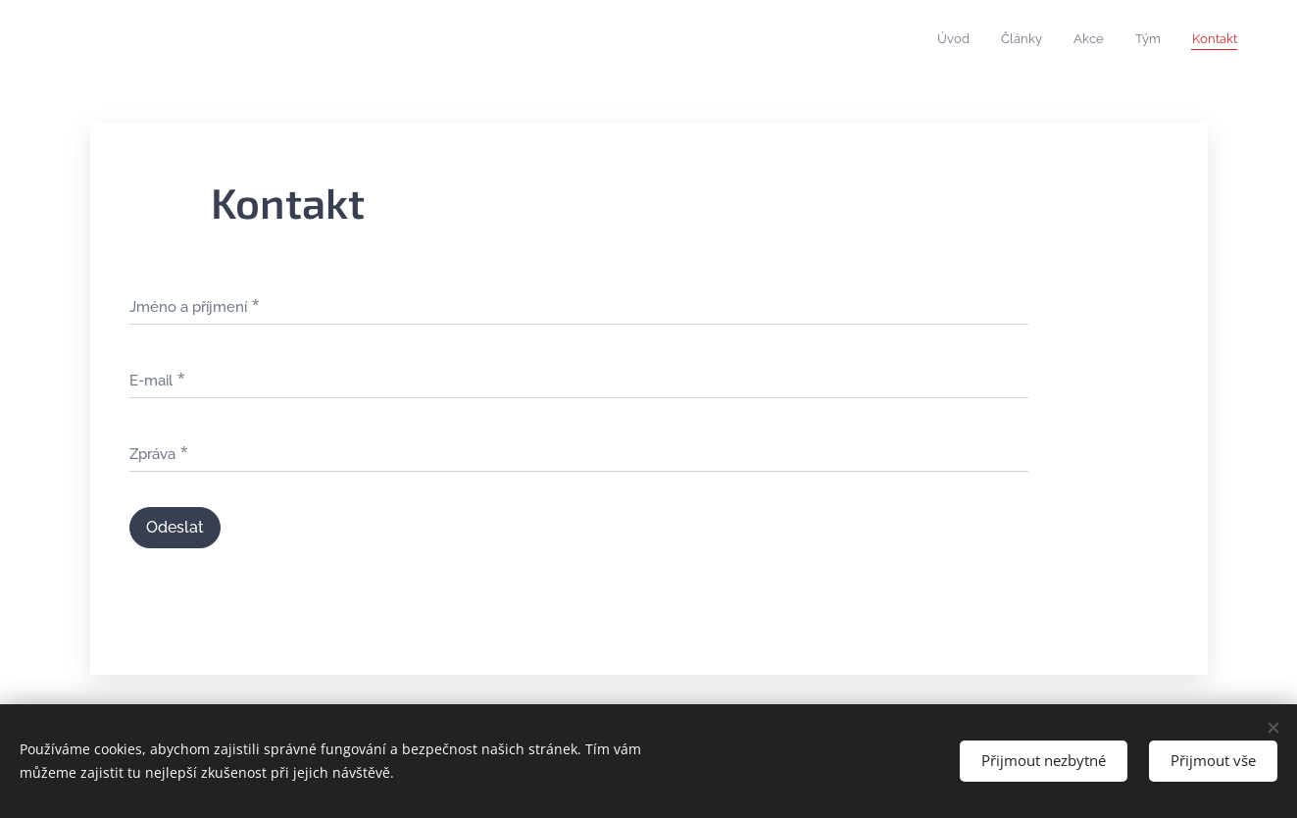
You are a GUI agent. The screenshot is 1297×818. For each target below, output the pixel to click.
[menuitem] (1117, 40)
